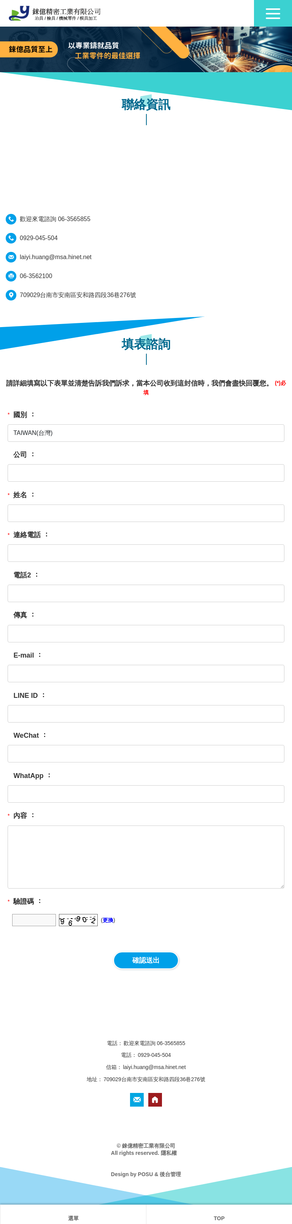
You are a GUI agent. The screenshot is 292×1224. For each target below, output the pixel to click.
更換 (108, 920)
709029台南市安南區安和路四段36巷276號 (78, 295)
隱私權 (169, 1153)
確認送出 (146, 960)
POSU (145, 1174)
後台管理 (170, 1174)
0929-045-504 (39, 238)
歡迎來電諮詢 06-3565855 (55, 219)
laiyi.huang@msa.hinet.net (56, 257)
